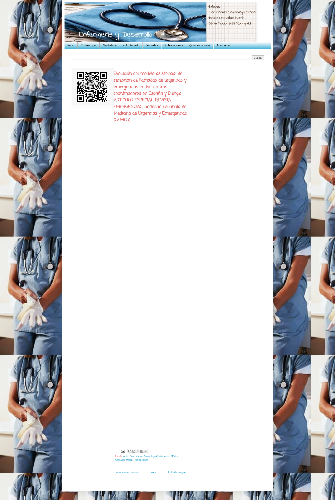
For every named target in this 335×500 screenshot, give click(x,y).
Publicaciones (174, 45)
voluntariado (131, 45)
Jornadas (152, 45)
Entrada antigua (177, 472)
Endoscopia (88, 45)
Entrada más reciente (127, 472)
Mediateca (110, 45)
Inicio (71, 45)
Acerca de (223, 45)
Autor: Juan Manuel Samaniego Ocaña (143, 456)
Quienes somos (199, 45)
